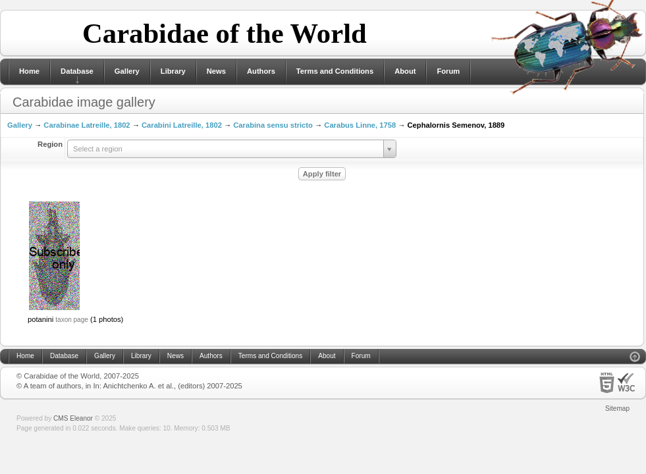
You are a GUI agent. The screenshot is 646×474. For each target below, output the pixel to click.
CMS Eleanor (73, 418)
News (216, 71)
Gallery (127, 71)
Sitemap (617, 408)
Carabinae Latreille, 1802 (86, 125)
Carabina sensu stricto (273, 125)
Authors (261, 71)
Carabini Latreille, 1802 (182, 125)
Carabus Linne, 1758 (360, 125)
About (405, 71)
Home (29, 71)
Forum (448, 71)
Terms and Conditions (334, 71)
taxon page (71, 319)
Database (77, 71)
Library (173, 71)
